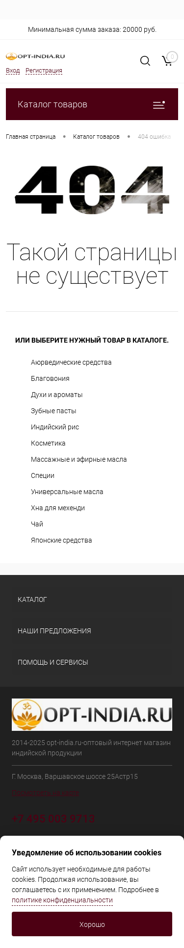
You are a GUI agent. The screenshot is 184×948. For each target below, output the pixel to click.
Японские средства (61, 540)
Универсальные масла (67, 492)
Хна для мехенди (58, 508)
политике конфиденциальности (62, 900)
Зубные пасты (54, 411)
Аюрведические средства (71, 362)
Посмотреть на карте (45, 793)
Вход (13, 70)
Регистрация (44, 70)
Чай (37, 524)
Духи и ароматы (57, 395)
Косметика (48, 443)
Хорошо (92, 924)
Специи (42, 475)
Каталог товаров (92, 104)
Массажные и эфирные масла (79, 459)
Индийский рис (55, 427)
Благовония (50, 378)
